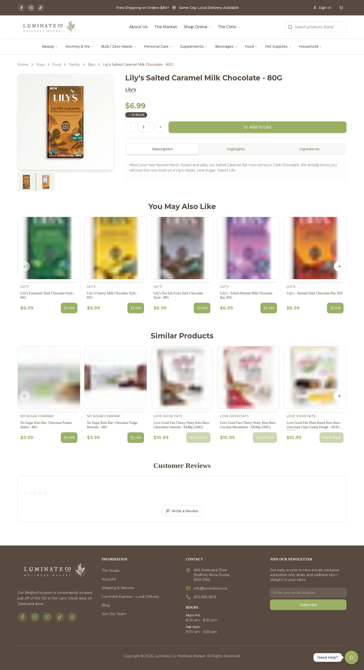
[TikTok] (40, 8)
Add (69, 308)
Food (251, 46)
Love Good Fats (168, 416)
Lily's (130, 89)
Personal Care (158, 46)
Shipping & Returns (118, 588)
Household (310, 46)
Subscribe (308, 605)
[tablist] (235, 149)
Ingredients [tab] (309, 149)
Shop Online (197, 27)
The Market (165, 27)
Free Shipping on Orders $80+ (142, 8)
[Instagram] (31, 8)
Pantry (74, 64)
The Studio (111, 570)
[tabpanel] (235, 169)
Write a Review (182, 511)
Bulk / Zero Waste (118, 46)
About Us (138, 27)
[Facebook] (21, 8)
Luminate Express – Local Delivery (130, 596)
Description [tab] (162, 149)
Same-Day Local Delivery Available (209, 8)
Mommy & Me (80, 46)
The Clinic (229, 27)
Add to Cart (257, 127)
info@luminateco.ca (210, 588)
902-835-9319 (205, 597)
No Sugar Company (37, 416)
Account (109, 579)
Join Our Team (114, 614)
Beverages (226, 46)
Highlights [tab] (236, 149)
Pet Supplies (278, 46)
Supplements (193, 46)
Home (23, 64)
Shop (40, 64)
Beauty (50, 46)
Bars (91, 64)
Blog (106, 605)
